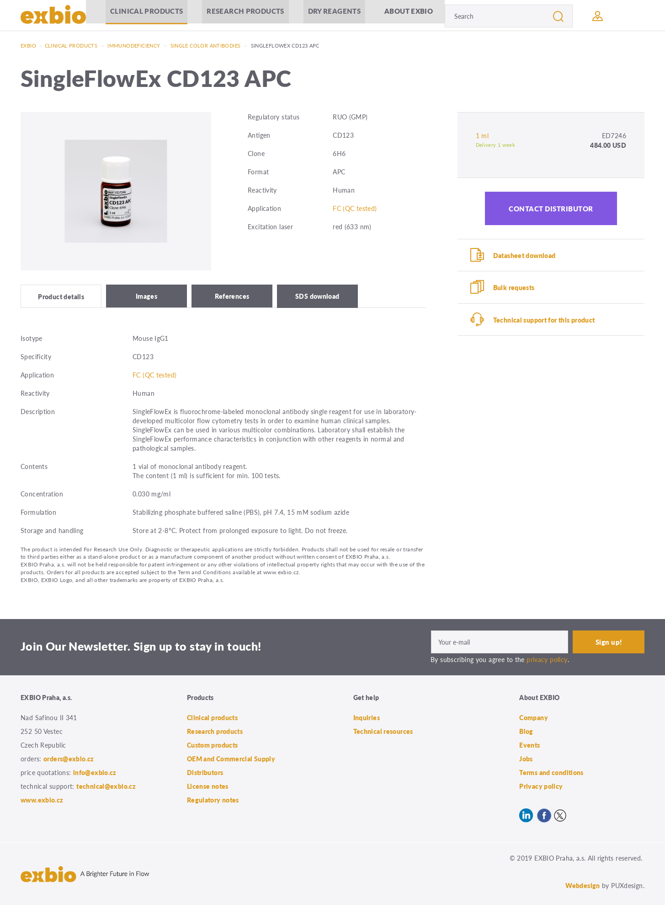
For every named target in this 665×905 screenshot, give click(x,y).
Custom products (212, 744)
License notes (208, 786)
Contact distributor (551, 208)
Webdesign (582, 885)
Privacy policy (541, 786)
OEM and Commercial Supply (231, 758)
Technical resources (383, 731)
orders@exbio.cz (68, 758)
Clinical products (145, 16)
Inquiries (366, 717)
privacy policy (547, 658)
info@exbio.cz (95, 772)
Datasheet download (524, 255)
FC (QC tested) (355, 208)
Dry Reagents (333, 16)
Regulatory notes (213, 799)
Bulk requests (514, 287)
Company (533, 717)
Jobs (526, 758)
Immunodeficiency (133, 45)
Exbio (28, 45)
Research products (244, 16)
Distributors (205, 772)
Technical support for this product (544, 320)
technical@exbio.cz (106, 786)
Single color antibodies (205, 45)
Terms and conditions (551, 772)
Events (529, 744)
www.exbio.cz (42, 799)
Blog (526, 731)
